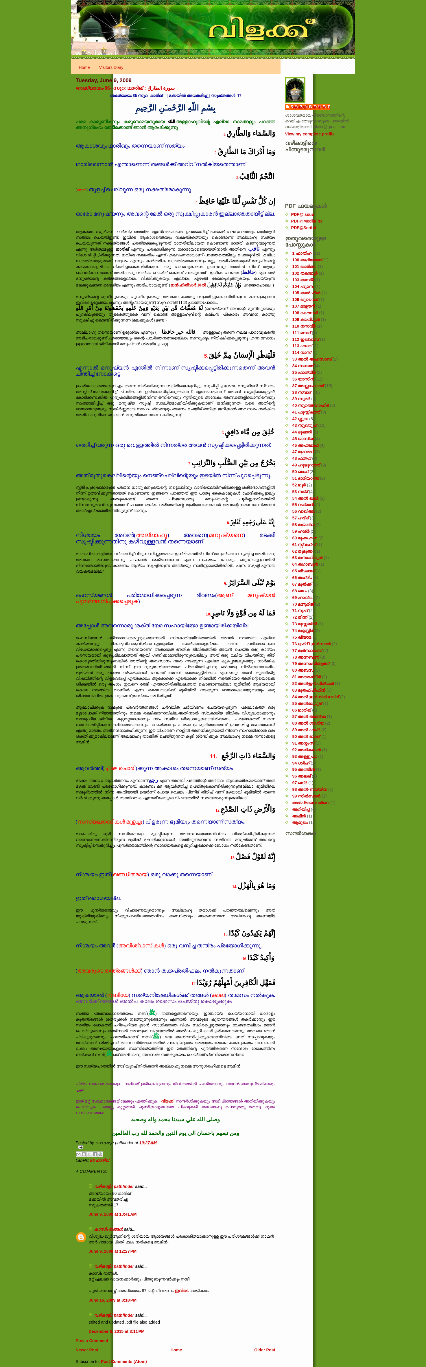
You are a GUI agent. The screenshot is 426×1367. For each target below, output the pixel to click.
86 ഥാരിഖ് (99, 1160)
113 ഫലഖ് (302, 345)
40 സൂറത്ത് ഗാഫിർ (310, 405)
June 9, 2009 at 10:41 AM (113, 1214)
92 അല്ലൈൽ (306, 749)
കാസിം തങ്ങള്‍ (108, 1229)
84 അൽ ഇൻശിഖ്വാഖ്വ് (315, 696)
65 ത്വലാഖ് (303, 571)
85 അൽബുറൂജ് (307, 703)
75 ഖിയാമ (301, 637)
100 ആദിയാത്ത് (307, 260)
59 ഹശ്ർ (300, 531)
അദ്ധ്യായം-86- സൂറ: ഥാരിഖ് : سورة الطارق (125, 88)
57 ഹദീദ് (300, 518)
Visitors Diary (111, 67)
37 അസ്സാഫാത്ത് (308, 385)
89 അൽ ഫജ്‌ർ (306, 729)
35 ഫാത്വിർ (304, 372)
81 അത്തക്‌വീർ (306, 677)
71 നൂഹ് (300, 610)
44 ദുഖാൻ (302, 432)
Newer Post (87, 1350)
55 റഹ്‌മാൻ (303, 504)
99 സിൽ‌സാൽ (306, 796)
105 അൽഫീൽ (306, 293)
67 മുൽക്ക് (301, 584)
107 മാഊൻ (303, 306)
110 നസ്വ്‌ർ (304, 326)
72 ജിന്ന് (299, 617)
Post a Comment (92, 1340)
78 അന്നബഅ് (305, 657)
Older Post (264, 1350)
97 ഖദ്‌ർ (299, 782)
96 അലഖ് (301, 776)
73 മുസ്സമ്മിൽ (304, 624)
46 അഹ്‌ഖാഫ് (305, 445)
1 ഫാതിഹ (301, 253)
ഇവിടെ (181, 1290)
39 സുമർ (301, 398)
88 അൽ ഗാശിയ (308, 723)
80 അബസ (302, 670)
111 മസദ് (301, 332)
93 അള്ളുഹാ (304, 756)
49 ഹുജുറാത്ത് (306, 465)
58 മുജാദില (303, 524)
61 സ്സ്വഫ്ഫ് (304, 544)
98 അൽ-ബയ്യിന (309, 789)
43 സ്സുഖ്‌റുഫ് (304, 425)
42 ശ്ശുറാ (300, 418)
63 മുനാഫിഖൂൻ (307, 557)
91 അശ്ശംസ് (303, 743)
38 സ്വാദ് (301, 392)
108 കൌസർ (305, 312)
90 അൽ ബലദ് (306, 736)
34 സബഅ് (302, 365)
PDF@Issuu (302, 214)
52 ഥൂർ (299, 485)
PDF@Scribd (303, 227)
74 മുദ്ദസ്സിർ (302, 630)
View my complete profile (310, 134)
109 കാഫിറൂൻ (306, 319)
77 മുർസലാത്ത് (307, 650)
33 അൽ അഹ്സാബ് (311, 359)
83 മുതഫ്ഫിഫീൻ (308, 690)
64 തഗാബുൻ (305, 564)
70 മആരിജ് (303, 604)
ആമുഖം (300, 822)
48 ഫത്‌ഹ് (301, 458)
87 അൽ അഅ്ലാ (309, 716)
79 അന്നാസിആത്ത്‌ (310, 663)
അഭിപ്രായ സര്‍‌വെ (310, 802)
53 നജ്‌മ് (300, 491)
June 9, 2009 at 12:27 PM (113, 1251)
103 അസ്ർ (303, 280)
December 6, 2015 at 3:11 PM (117, 1331)
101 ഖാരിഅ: (304, 266)
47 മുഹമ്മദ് (302, 451)
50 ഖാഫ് (300, 471)
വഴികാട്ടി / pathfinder (114, 1186)
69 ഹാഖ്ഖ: (302, 597)
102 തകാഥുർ (305, 273)
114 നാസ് (301, 352)
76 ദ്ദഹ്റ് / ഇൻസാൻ (311, 644)
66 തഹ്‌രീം (302, 577)
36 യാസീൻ (303, 379)
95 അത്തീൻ (303, 769)
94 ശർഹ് (300, 763)
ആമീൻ (299, 816)
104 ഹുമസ (303, 286)
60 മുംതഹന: (304, 538)
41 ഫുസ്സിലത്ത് (306, 412)
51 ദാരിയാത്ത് (305, 478)
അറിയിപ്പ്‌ (300, 809)
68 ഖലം (299, 591)
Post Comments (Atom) (124, 1361)
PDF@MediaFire (307, 221)
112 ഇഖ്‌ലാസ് (305, 339)
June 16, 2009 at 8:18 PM (113, 1300)
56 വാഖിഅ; (303, 511)
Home (84, 67)
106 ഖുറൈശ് (305, 299)
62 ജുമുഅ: (303, 551)
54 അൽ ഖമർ (305, 498)
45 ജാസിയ (302, 438)
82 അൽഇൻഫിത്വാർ (313, 683)
